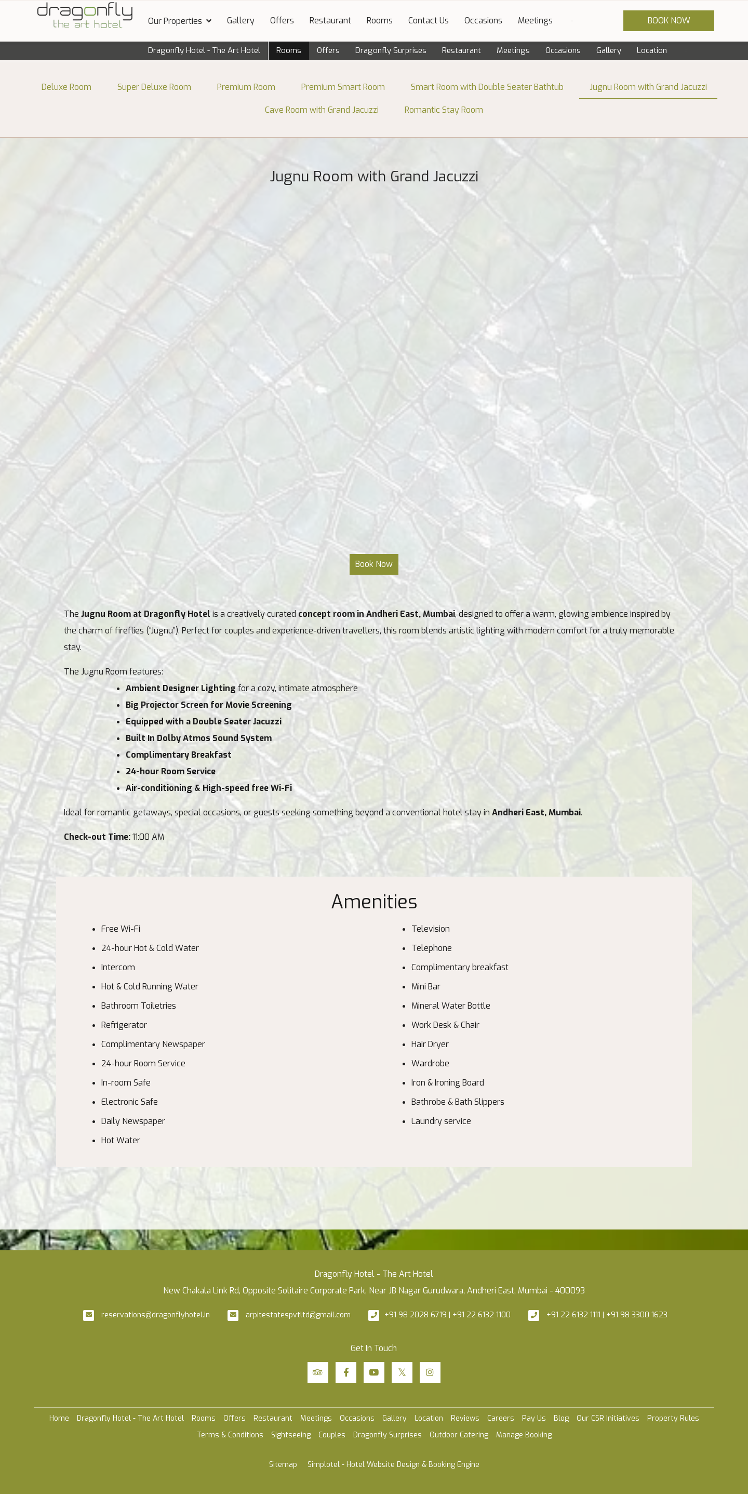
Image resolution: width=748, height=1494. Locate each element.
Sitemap (283, 1465)
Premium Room (246, 87)
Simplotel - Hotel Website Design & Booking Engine (393, 1465)
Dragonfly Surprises (390, 50)
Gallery (241, 20)
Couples (331, 1435)
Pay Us (534, 1418)
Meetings (535, 20)
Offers (282, 20)
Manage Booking (524, 1435)
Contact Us (428, 20)
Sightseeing (291, 1435)
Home (59, 1418)
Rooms (380, 20)
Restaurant (330, 20)
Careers (500, 1418)
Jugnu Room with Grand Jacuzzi (648, 87)
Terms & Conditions (230, 1435)
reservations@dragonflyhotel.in (155, 1315)
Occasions (483, 20)
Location (652, 50)
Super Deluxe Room (154, 87)
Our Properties (179, 20)
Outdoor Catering (459, 1435)
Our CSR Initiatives (608, 1418)
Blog (561, 1418)
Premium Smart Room (343, 87)
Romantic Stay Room (444, 109)
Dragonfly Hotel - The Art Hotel (204, 50)
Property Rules (673, 1418)
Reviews (465, 1418)
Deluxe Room (66, 87)
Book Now (669, 20)
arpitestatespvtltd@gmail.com (298, 1315)
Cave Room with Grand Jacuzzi (322, 109)
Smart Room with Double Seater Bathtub (487, 87)
